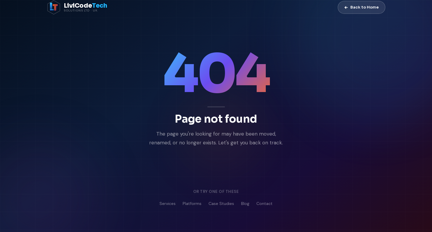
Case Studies (221, 203)
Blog (245, 203)
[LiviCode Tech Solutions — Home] (77, 7)
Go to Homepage (190, 168)
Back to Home (361, 7)
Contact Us (251, 168)
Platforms (192, 203)
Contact (264, 203)
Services (167, 203)
